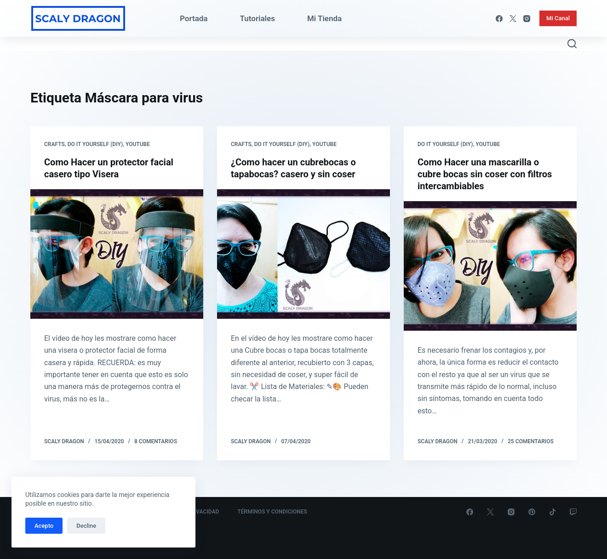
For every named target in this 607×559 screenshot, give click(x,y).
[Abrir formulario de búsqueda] (572, 43)
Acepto (43, 525)
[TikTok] (552, 511)
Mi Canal (558, 18)
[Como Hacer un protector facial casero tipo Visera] (116, 254)
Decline (86, 525)
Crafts (54, 144)
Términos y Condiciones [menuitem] (272, 511)
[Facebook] (499, 18)
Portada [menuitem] (194, 18)
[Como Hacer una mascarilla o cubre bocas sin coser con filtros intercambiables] (490, 266)
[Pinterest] (531, 511)
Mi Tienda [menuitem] (324, 18)
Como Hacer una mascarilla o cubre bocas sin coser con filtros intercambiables (485, 174)
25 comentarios (531, 441)
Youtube (138, 144)
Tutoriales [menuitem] (257, 18)
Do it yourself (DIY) (95, 144)
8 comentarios (155, 441)
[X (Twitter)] (513, 18)
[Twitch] (573, 511)
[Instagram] (526, 18)
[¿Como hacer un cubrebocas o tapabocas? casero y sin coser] (303, 254)
